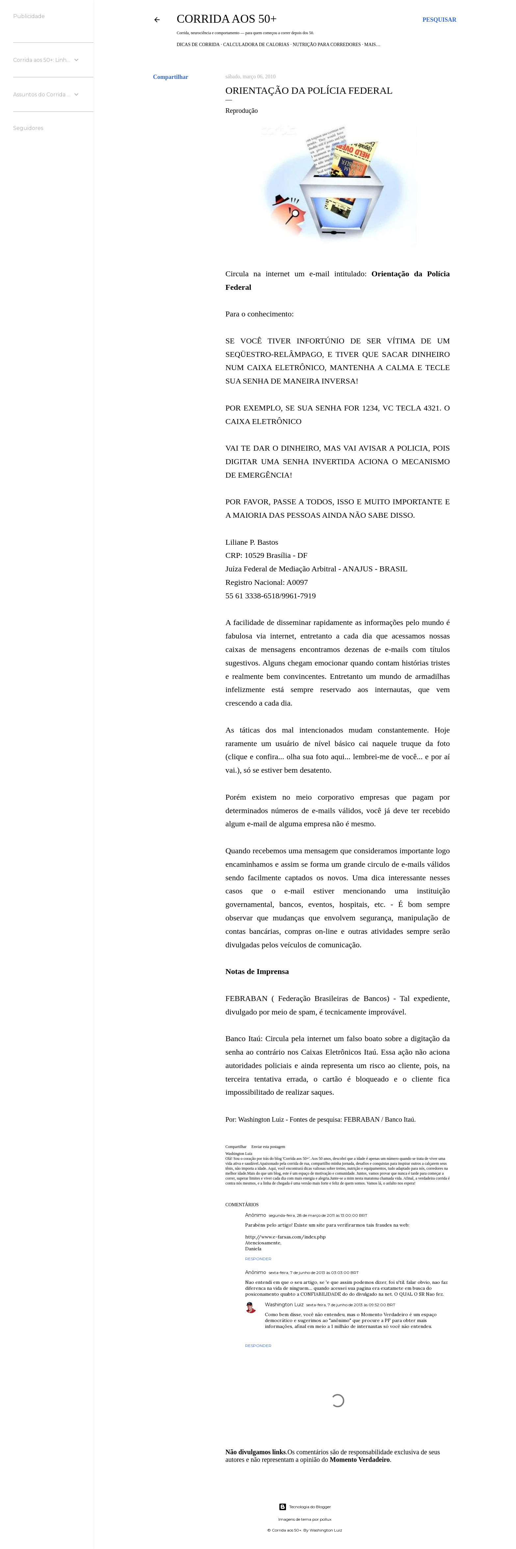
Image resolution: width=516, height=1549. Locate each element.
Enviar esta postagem (268, 1146)
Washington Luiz (284, 1305)
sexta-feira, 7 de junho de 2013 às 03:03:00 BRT (314, 1272)
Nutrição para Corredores (327, 44)
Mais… (372, 44)
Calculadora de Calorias (256, 44)
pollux (325, 1519)
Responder (258, 1258)
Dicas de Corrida (198, 44)
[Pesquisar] (439, 20)
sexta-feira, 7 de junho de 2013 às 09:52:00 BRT (350, 1304)
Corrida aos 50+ (227, 18)
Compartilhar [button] (170, 77)
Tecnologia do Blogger (305, 1507)
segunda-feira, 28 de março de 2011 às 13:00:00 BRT (318, 1215)
